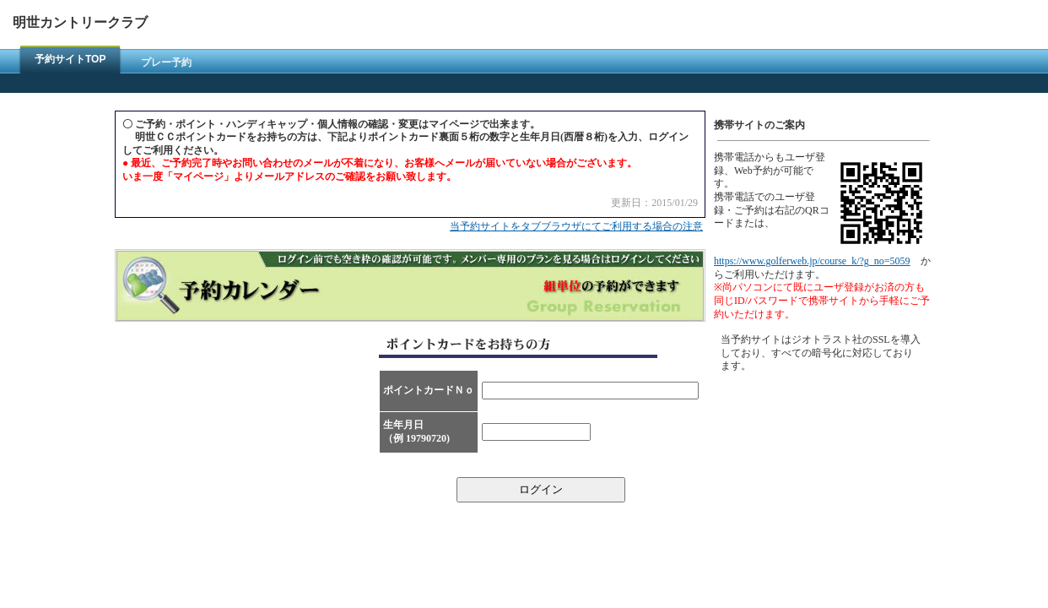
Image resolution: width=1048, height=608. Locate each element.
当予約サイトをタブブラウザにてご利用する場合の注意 (576, 226)
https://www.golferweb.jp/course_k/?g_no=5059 (812, 261)
